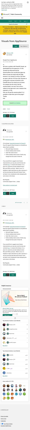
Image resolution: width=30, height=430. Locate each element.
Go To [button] (25, 21)
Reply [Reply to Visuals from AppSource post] (13, 115)
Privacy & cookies (4, 416)
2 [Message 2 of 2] (7, 190)
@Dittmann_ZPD (10, 139)
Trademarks (3, 420)
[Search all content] (18, 24)
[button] (16, 46)
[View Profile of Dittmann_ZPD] (10, 53)
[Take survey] (7, 315)
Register (10, 21)
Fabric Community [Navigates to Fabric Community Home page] (16, 14)
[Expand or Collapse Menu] (2, 17)
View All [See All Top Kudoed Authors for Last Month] (5, 376)
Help (20, 21)
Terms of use (3, 418)
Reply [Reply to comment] (13, 193)
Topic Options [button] (23, 46)
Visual (8, 108)
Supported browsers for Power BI (17, 143)
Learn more (4, 10)
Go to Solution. (17, 103)
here (9, 164)
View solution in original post (10, 185)
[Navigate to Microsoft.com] (5, 14)
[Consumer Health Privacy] (15, 426)
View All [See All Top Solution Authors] (5, 345)
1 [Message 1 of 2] (7, 112)
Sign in (15, 21)
